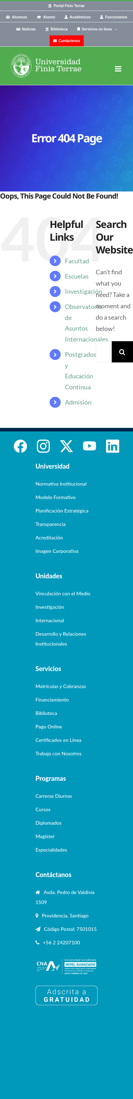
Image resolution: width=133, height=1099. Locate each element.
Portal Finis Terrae (69, 6)
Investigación (83, 291)
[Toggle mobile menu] (118, 69)
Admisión (78, 402)
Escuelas (77, 276)
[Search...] (104, 351)
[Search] (122, 351)
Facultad (77, 261)
